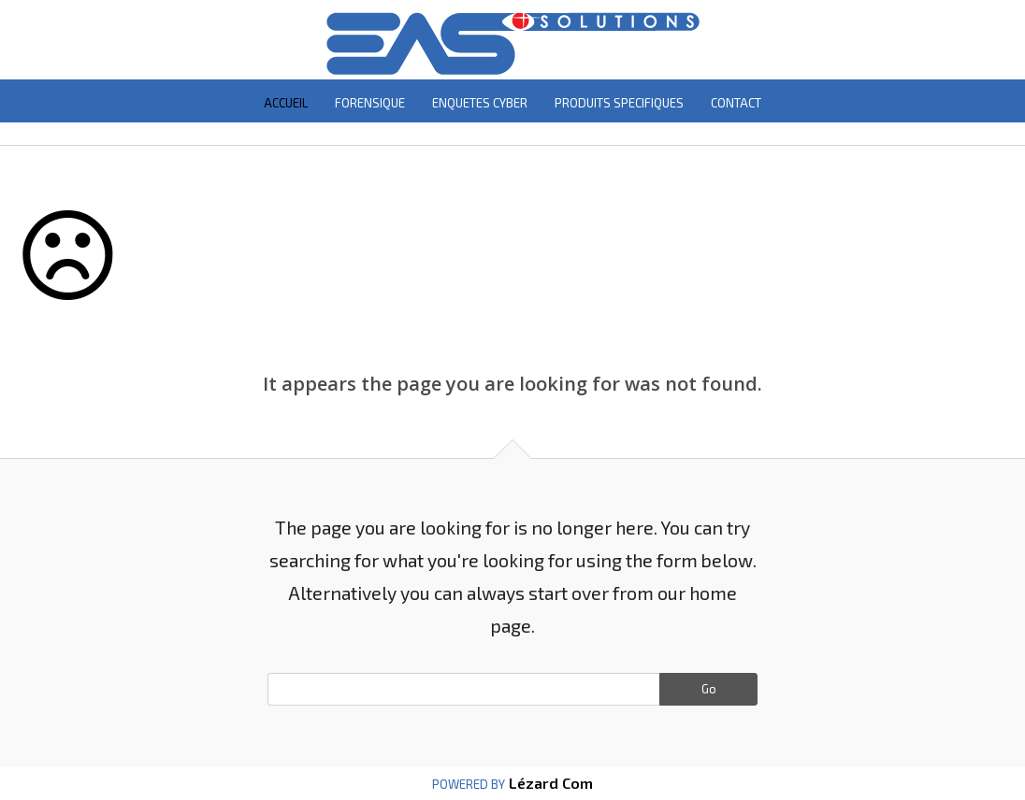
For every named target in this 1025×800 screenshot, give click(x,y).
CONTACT (736, 102)
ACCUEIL (286, 102)
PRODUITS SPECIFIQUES (619, 102)
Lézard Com (549, 783)
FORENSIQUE (370, 102)
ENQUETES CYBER (479, 102)
